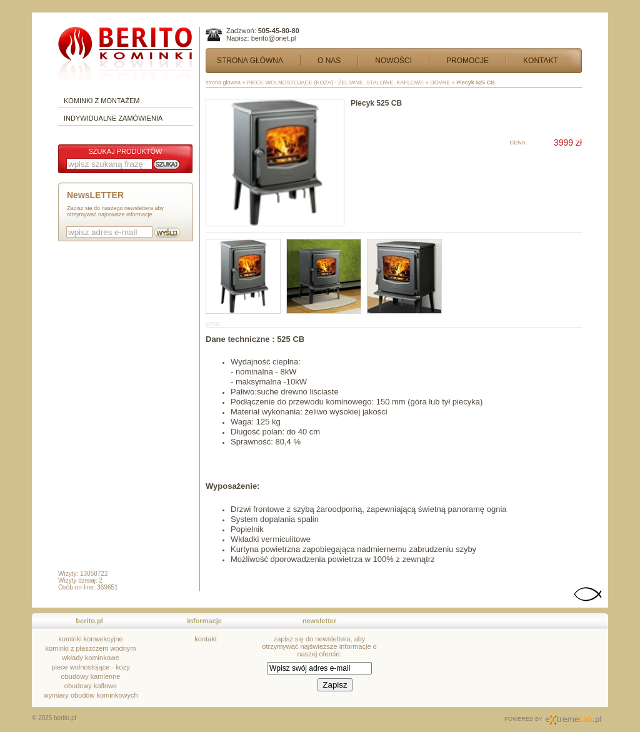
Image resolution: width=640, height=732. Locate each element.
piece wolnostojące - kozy (90, 667)
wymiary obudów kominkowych (91, 695)
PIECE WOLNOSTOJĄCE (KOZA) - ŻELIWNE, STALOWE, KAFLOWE (335, 82)
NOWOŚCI (393, 60)
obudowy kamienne (91, 676)
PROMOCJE (467, 60)
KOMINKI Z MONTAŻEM (101, 100)
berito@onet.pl (273, 38)
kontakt (205, 639)
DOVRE (440, 82)
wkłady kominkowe (90, 657)
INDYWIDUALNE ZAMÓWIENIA (113, 118)
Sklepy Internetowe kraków (573, 719)
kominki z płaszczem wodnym (91, 648)
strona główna (223, 82)
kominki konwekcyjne (90, 639)
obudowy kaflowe (90, 685)
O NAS (329, 60)
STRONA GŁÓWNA (250, 60)
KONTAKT (540, 60)
